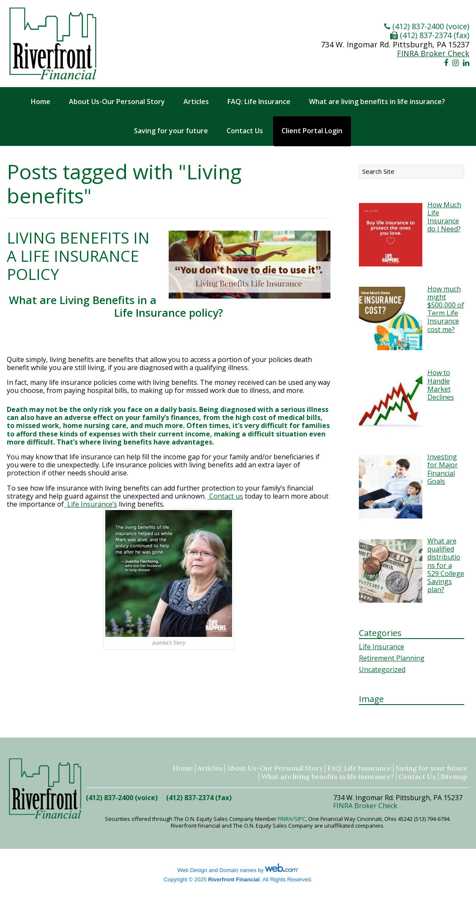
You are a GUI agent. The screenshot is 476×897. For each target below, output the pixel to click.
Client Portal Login (312, 130)
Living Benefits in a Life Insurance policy (78, 256)
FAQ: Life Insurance (258, 101)
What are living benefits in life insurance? (377, 101)
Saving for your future (171, 130)
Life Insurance (381, 646)
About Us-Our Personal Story (117, 101)
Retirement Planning (391, 658)
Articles (196, 101)
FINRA (285, 819)
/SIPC (299, 819)
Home (40, 101)
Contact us (225, 496)
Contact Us (245, 130)
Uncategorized (382, 669)
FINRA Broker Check (433, 53)
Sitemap (453, 777)
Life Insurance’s (90, 504)
